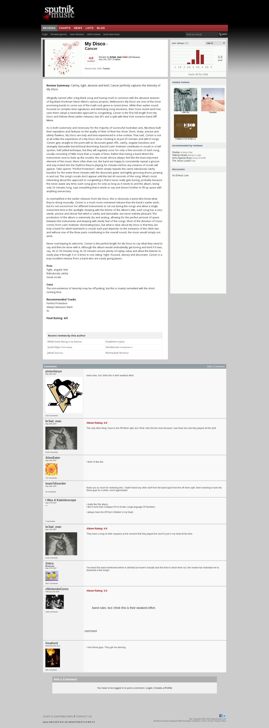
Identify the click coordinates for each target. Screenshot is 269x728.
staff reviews (93, 34)
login (45, 34)
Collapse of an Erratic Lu (185, 139)
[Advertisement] (157, 12)
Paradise (213, 112)
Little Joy (185, 112)
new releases (77, 34)
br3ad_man (116, 57)
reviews (49, 28)
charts (65, 28)
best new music (111, 34)
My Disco (96, 43)
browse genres (59, 34)
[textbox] (201, 34)
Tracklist (106, 69)
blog (101, 28)
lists (90, 28)
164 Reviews (134, 57)
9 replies (116, 59)
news (78, 28)
